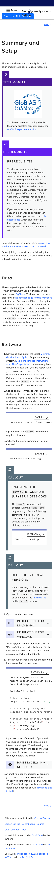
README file (39, 597)
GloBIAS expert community (21, 129)
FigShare (20, 294)
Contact (15, 829)
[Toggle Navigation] (12, 10)
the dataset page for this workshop (33, 297)
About (24, 829)
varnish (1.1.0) (25, 857)
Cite (7, 829)
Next (48, 24)
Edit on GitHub (12, 823)
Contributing (28, 823)
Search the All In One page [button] (18, 16)
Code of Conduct (43, 818)
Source (40, 823)
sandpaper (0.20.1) (25, 853)
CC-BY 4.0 (37, 835)
